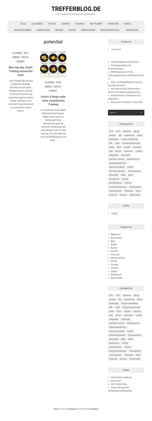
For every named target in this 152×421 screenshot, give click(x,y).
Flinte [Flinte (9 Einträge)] (119, 147)
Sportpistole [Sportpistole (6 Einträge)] (114, 179)
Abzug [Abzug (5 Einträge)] (136, 131)
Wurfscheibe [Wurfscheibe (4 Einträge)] (135, 195)
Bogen (72, 30)
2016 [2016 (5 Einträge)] (118, 131)
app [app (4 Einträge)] (120, 135)
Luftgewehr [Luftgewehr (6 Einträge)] (113, 155)
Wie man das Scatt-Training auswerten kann (21, 71)
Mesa (56, 409)
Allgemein (37, 24)
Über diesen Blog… (110, 30)
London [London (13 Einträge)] (139, 151)
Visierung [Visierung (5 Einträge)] (113, 195)
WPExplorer (73, 409)
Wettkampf (96, 24)
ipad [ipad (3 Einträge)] (111, 151)
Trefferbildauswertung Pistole (125, 62)
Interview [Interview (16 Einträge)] (137, 147)
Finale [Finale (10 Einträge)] (111, 147)
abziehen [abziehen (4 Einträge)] (127, 131)
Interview (113, 24)
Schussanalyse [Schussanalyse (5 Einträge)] (134, 171)
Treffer (126, 206)
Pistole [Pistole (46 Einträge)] (130, 167)
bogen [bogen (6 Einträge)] (139, 135)
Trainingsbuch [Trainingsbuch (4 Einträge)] (135, 187)
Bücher (59, 30)
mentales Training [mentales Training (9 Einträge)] (116, 159)
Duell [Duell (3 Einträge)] (117, 143)
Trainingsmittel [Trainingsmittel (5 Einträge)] (115, 191)
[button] (53, 64)
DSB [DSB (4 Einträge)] (110, 143)
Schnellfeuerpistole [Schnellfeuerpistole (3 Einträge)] (117, 171)
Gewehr (65, 24)
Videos (127, 24)
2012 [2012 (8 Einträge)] (111, 131)
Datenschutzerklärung (121, 377)
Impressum (132, 30)
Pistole (52, 24)
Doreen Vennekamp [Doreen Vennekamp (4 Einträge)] (129, 139)
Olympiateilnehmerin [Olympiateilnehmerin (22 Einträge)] (117, 163)
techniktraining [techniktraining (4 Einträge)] (115, 183)
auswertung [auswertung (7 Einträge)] (129, 135)
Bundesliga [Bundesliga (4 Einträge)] (113, 139)
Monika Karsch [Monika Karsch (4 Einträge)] (133, 159)
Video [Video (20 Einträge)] (138, 191)
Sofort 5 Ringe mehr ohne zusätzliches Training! (53, 100)
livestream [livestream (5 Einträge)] (128, 151)
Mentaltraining (22, 30)
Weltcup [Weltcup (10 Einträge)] (123, 195)
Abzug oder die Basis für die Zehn (127, 102)
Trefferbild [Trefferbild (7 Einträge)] (128, 191)
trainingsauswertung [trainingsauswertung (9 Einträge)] (117, 187)
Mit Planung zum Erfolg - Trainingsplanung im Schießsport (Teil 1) (126, 75)
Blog (23, 24)
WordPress (93, 409)
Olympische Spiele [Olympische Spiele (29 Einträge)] (117, 167)
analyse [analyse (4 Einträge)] (112, 135)
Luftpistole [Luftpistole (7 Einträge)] (125, 155)
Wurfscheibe (88, 30)
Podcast (115, 264)
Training (80, 24)
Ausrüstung (43, 30)
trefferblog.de (76, 9)
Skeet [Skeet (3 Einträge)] (130, 175)
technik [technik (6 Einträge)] (125, 179)
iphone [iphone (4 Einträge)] (118, 151)
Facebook (126, 42)
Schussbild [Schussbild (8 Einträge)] (113, 175)
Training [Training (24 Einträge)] (127, 183)
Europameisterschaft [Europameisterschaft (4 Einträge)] (131, 143)
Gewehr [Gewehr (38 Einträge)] (127, 147)
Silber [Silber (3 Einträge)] (123, 175)
